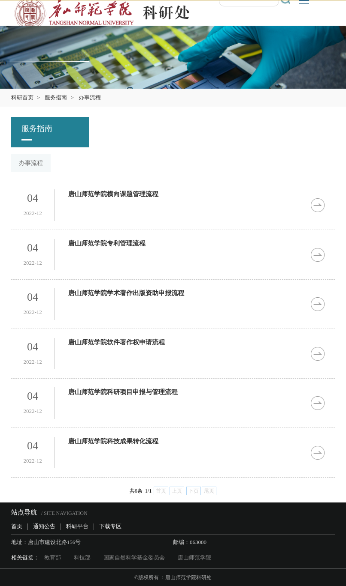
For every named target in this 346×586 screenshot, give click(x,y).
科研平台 (77, 526)
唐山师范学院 (194, 557)
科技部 (82, 557)
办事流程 (90, 97)
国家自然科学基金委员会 (134, 557)
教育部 (52, 557)
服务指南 (56, 97)
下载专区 (110, 526)
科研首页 (22, 97)
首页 (16, 526)
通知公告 (44, 526)
